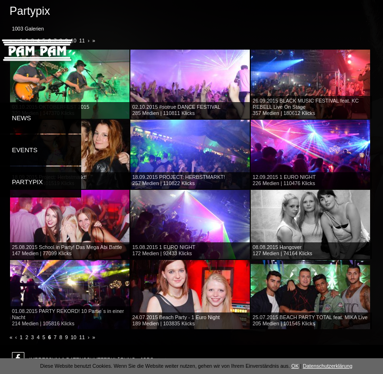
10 (73, 337)
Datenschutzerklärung (327, 366)
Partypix (27, 182)
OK (294, 366)
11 (82, 337)
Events (24, 150)
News (21, 118)
